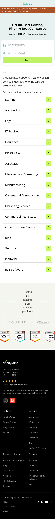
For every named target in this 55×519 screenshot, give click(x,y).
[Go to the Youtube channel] (46, 502)
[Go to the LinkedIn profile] (38, 502)
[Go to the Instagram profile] (50, 502)
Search (27, 60)
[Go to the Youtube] (42, 502)
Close (51, 10)
